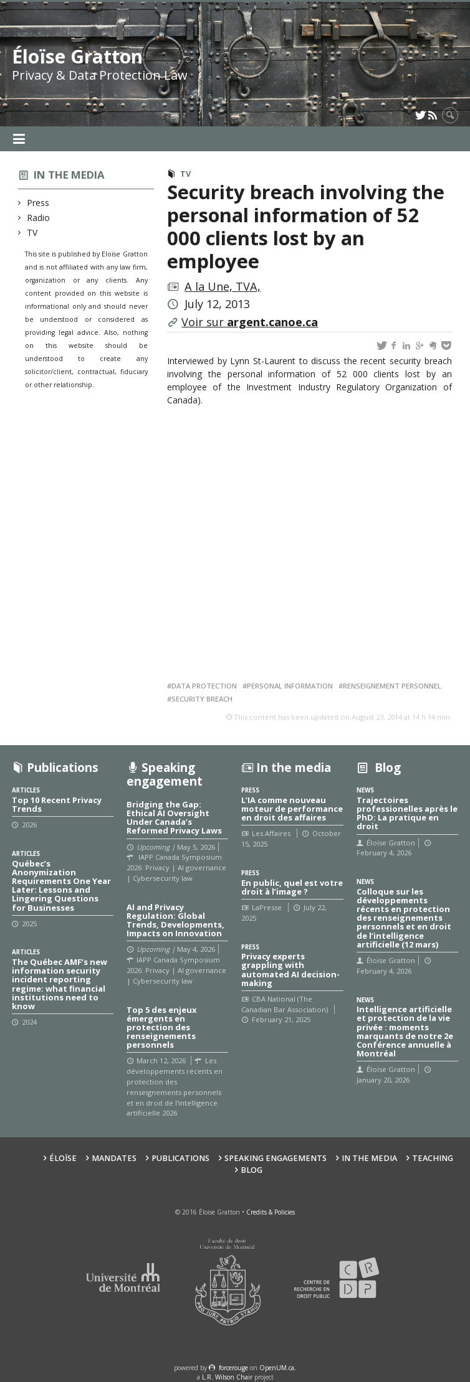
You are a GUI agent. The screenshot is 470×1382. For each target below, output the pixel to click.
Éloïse (63, 1158)
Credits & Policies (270, 1212)
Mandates (114, 1158)
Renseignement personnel (392, 685)
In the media (69, 174)
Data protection (204, 685)
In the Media (369, 1158)
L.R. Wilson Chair (227, 1377)
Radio (38, 217)
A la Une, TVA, (223, 286)
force (233, 1367)
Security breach (202, 698)
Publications (180, 1158)
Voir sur (249, 321)
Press (38, 203)
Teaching (432, 1158)
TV (32, 232)
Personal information (290, 685)
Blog (251, 1170)
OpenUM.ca (276, 1367)
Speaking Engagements (275, 1158)
